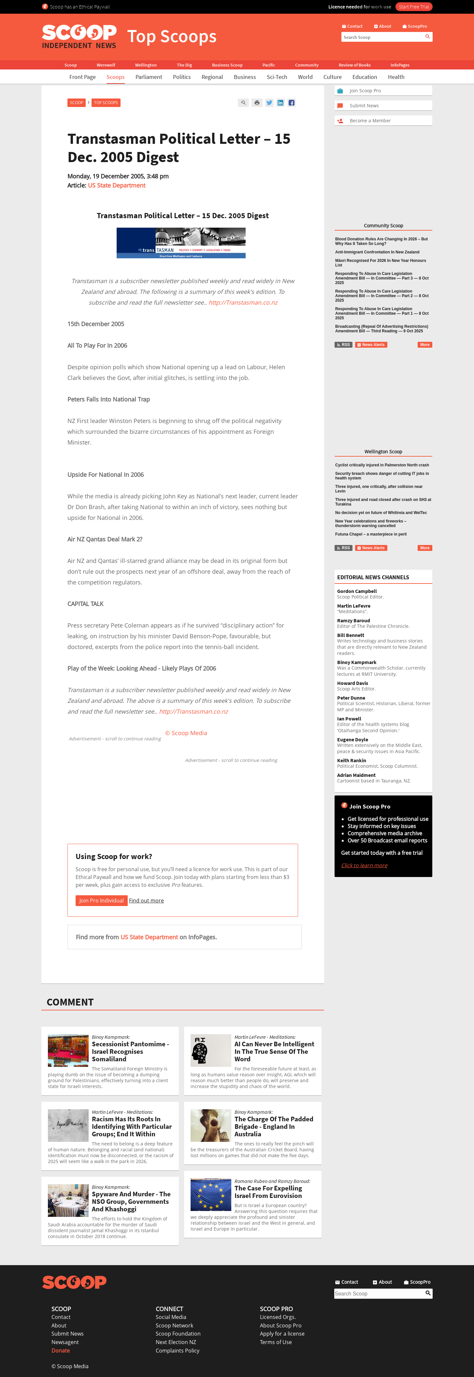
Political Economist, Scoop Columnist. (384, 763)
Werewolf (106, 65)
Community (307, 65)
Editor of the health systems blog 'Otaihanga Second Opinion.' (384, 725)
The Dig (184, 65)
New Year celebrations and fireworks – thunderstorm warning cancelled (371, 523)
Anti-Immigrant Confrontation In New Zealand (377, 252)
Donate (60, 1350)
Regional (212, 77)
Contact (61, 1317)
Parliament (149, 77)
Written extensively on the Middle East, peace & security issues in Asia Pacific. (384, 745)
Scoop (71, 65)
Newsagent (65, 1342)
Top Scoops (106, 102)
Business (245, 77)
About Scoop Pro (281, 1325)
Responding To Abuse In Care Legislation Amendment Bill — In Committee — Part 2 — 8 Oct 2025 (382, 296)
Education (364, 77)
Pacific (269, 65)
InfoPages (400, 65)
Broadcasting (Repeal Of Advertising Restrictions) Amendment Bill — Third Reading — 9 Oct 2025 (381, 328)
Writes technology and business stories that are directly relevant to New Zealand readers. (384, 644)
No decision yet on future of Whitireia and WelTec (381, 512)
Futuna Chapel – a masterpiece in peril (371, 534)
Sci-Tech (277, 77)
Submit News (67, 1333)
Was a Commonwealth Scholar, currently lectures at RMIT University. (384, 668)
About (58, 1325)
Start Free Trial (414, 6)
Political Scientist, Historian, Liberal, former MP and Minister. (384, 704)
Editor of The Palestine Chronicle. (384, 623)
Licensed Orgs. (278, 1317)
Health (396, 77)
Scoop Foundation (178, 1333)
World (305, 77)
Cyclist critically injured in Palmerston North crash (382, 465)
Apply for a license (282, 1333)
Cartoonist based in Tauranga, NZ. (384, 778)
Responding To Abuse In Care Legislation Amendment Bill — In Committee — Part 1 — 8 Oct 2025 (382, 313)
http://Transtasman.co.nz (242, 302)
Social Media (171, 1317)
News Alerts (371, 344)
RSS (343, 344)
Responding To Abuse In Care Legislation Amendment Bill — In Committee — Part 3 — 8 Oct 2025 (382, 278)
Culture (332, 77)
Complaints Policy (177, 1350)
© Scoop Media (70, 1366)
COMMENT (70, 1001)
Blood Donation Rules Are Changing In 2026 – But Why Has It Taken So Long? (381, 241)
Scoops (116, 77)
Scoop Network (174, 1325)
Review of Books (355, 65)
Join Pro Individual (101, 900)
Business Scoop (227, 65)
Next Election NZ (176, 1342)
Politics (182, 77)
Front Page (82, 77)
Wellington (146, 65)
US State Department (116, 185)
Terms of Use (276, 1342)
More (425, 344)
